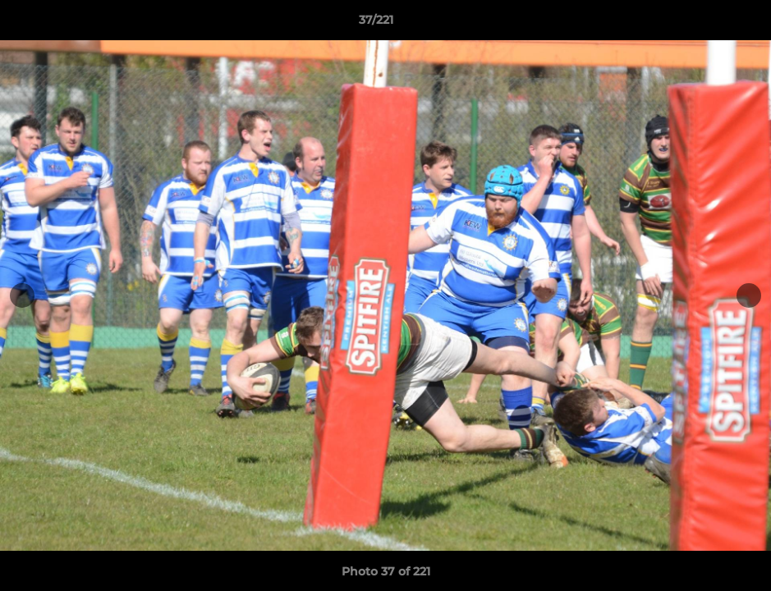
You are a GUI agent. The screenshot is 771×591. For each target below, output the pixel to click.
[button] (702, 23)
